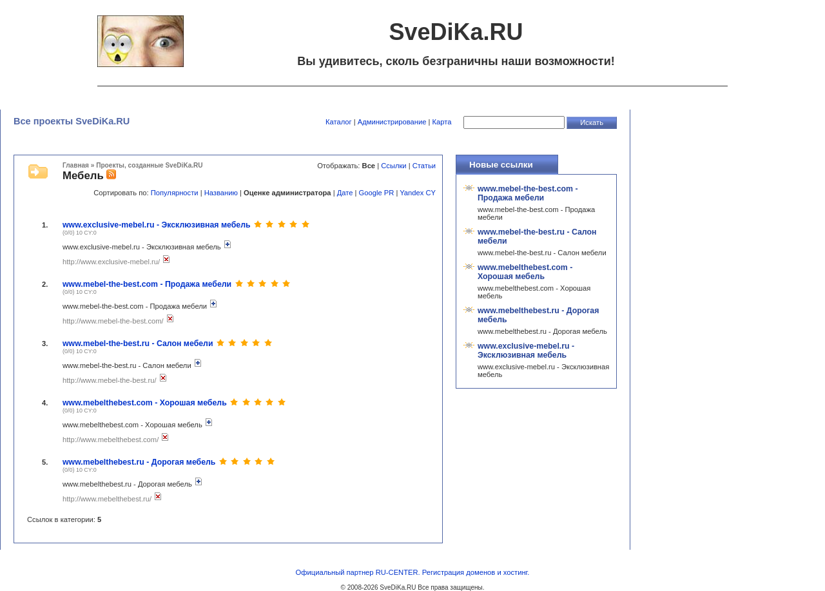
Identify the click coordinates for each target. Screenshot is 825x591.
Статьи (424, 166)
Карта (442, 122)
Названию (221, 193)
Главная (76, 165)
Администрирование (392, 122)
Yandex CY (418, 193)
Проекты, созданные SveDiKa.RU (149, 165)
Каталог (338, 122)
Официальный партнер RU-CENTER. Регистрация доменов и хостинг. (413, 572)
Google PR (376, 193)
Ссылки (393, 166)
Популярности (175, 193)
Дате (345, 193)
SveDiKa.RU (398, 587)
